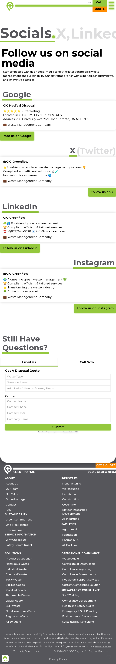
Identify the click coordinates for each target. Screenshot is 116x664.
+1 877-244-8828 (103, 646)
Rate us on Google (17, 136)
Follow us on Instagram (95, 308)
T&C (76, 432)
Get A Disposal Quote (22, 371)
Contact (11, 396)
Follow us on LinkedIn (19, 248)
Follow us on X (102, 192)
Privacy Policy (68, 432)
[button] (111, 6)
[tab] (29, 362)
